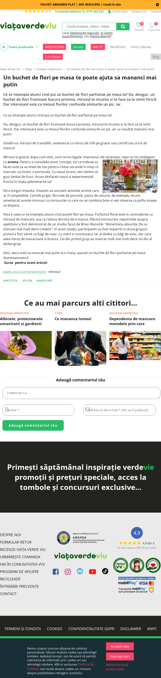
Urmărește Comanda (20, 558)
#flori (27, 280)
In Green (107, 33)
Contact (156, 11)
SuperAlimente (72, 36)
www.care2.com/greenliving (24, 271)
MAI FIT (98, 47)
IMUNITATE (118, 47)
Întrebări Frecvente (19, 587)
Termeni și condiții (22, 630)
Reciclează (10, 580)
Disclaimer (130, 630)
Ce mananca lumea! (73, 318)
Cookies (54, 630)
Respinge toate (120, 656)
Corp (59, 313)
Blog (156, 57)
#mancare (44, 280)
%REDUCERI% (54, 47)
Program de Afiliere (19, 573)
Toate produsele (19, 47)
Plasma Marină (100, 36)
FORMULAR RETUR (15, 543)
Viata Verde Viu (10, 69)
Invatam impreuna (14, 313)
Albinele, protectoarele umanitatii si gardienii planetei (21, 321)
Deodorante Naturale (84, 33)
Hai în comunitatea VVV (22, 565)
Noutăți (78, 47)
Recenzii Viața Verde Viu (23, 551)
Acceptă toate (120, 646)
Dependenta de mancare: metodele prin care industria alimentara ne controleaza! (132, 321)
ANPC (152, 630)
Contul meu (117, 11)
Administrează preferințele (117, 666)
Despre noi (139, 11)
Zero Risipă (53, 57)
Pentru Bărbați (141, 47)
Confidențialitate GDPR (91, 630)
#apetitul (10, 280)
